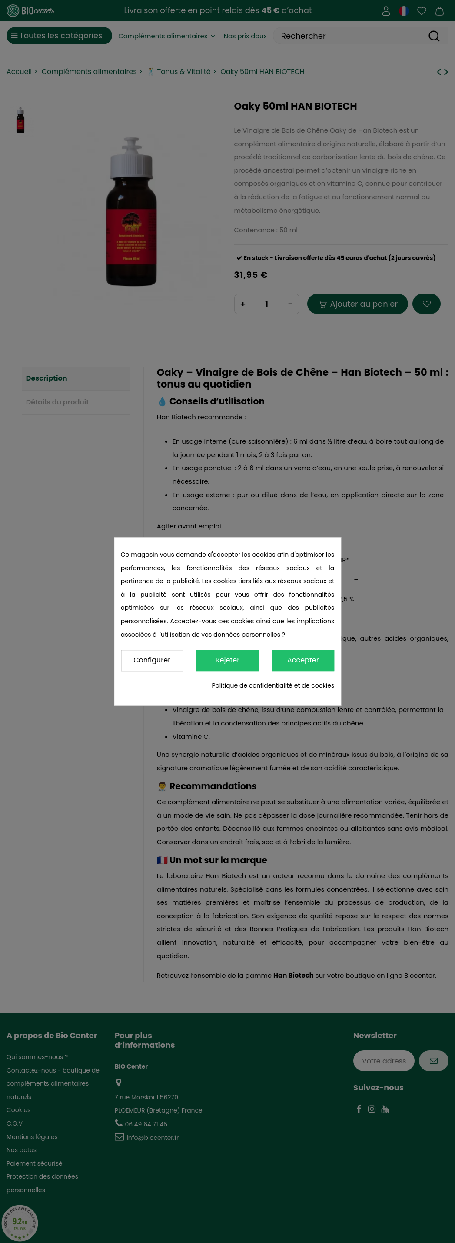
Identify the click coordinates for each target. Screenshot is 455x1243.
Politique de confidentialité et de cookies (273, 685)
